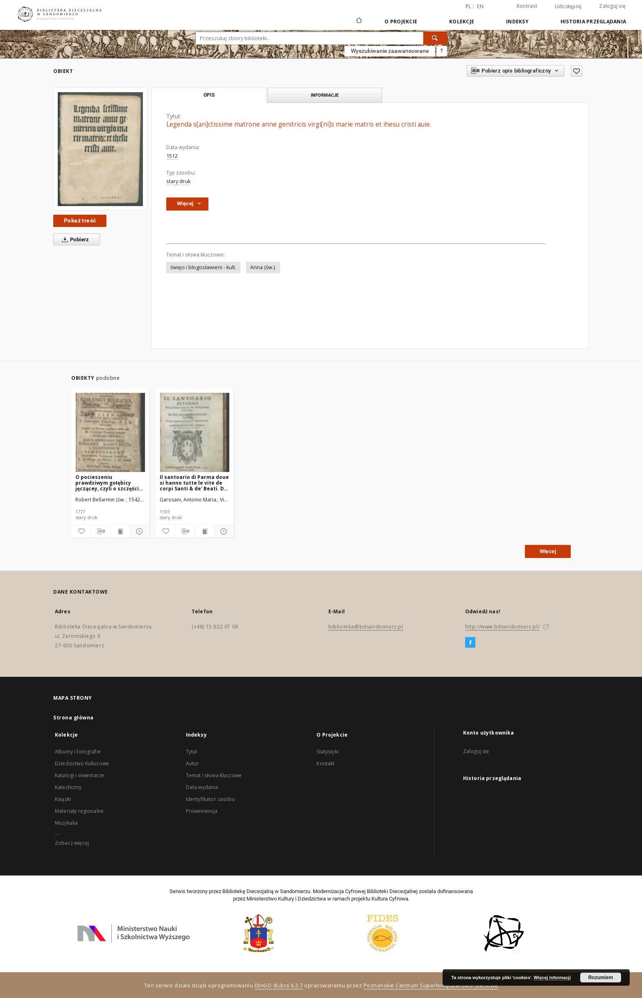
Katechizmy (68, 787)
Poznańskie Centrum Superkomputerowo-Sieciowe (431, 985)
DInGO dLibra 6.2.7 (279, 985)
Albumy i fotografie (78, 751)
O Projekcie (400, 21)
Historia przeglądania (593, 21)
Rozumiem (600, 977)
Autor (192, 763)
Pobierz (74, 240)
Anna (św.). (263, 267)
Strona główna (73, 717)
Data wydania (202, 787)
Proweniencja (202, 810)
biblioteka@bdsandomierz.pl (365, 626)
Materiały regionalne (79, 810)
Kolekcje (461, 21)
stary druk (178, 181)
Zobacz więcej (72, 842)
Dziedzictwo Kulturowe (82, 763)
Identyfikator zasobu (210, 799)
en (480, 6)
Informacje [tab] (325, 95)
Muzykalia (66, 822)
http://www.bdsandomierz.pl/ (502, 626)
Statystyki (327, 751)
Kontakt (325, 763)
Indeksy (517, 21)
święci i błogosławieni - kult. (203, 267)
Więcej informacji (552, 977)
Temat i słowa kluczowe (214, 775)
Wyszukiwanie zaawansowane (390, 51)
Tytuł (191, 751)
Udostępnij (568, 6)
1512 (172, 155)
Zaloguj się (612, 5)
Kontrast (527, 5)
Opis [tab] (209, 95)
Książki (63, 799)
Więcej (548, 551)
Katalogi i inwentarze (79, 775)
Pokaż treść (80, 220)
